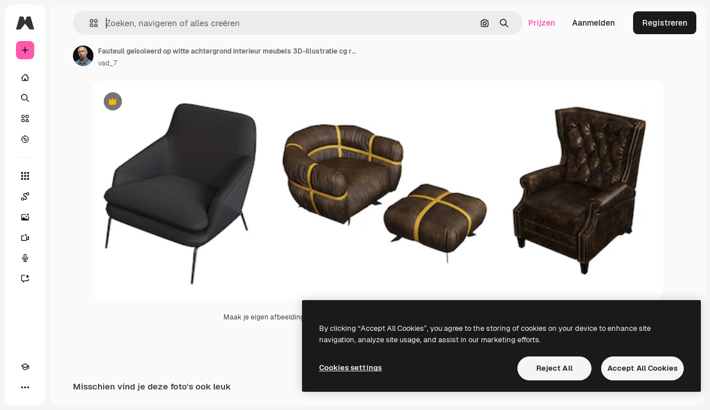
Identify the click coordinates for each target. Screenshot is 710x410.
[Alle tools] (25, 176)
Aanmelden (593, 23)
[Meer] (25, 387)
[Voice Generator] (25, 258)
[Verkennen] (25, 139)
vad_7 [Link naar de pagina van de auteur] (107, 63)
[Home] (25, 77)
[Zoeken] (25, 98)
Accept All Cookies (642, 368)
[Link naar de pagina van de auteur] (83, 56)
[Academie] (25, 367)
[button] (89, 23)
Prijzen (541, 23)
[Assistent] (25, 278)
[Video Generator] (25, 237)
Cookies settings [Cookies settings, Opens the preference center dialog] (350, 367)
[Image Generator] (25, 217)
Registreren (664, 23)
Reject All (554, 368)
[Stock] (25, 118)
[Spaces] (25, 196)
